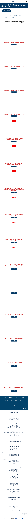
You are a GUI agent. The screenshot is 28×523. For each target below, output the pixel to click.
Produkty (9, 4)
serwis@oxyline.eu (16, 461)
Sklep (23, 402)
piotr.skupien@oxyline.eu (15, 503)
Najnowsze (21, 21)
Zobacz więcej (14, 44)
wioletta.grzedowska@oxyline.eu (16, 510)
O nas (23, 397)
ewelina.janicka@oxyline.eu (15, 471)
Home (2, 4)
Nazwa (22, 22)
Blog (12, 400)
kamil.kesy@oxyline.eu (15, 481)
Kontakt (21, 400)
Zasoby (6, 400)
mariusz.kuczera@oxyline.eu (16, 489)
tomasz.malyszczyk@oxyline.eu (15, 495)
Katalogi (18, 402)
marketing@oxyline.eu (15, 464)
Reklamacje (14, 405)
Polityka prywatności (8, 402)
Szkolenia (18, 397)
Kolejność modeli (14, 21)
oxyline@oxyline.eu (16, 423)
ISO (16, 400)
